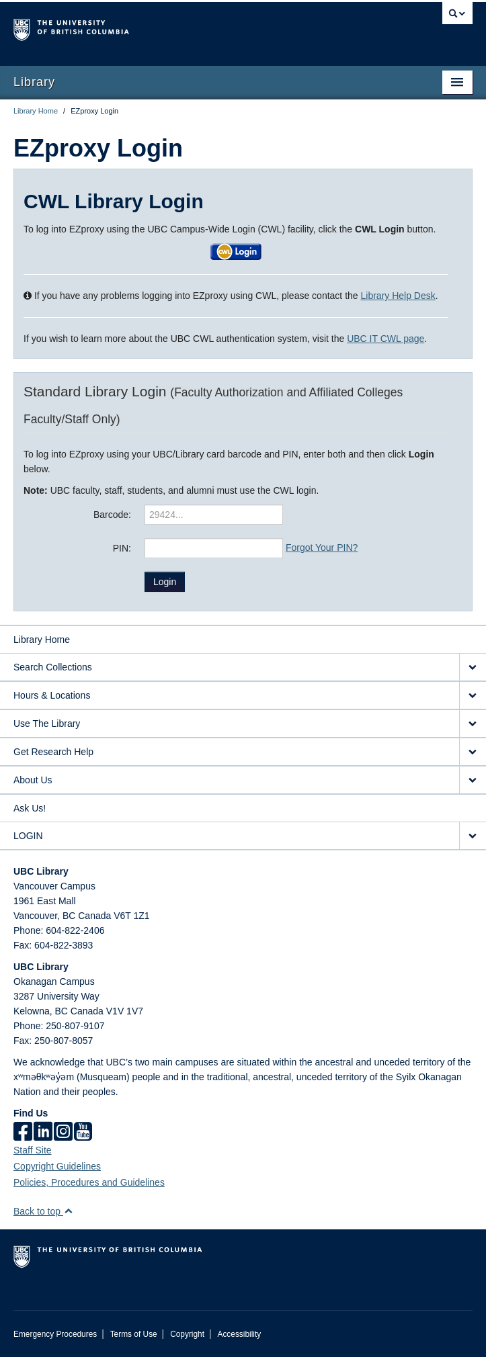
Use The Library (46, 723)
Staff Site (32, 1150)
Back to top (43, 1211)
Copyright (187, 1334)
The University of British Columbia (174, 27)
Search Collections (52, 667)
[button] (235, 250)
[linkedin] (43, 1131)
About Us (32, 780)
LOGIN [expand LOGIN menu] (28, 835)
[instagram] (63, 1131)
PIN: (122, 548)
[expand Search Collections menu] (472, 667)
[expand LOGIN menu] (472, 836)
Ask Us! (29, 808)
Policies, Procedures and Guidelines (89, 1182)
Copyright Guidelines (57, 1166)
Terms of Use (133, 1334)
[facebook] (22, 1131)
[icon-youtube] (83, 1131)
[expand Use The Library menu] (472, 724)
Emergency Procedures (55, 1334)
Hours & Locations (51, 695)
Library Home (35, 111)
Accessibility (239, 1334)
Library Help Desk (398, 295)
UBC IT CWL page (385, 338)
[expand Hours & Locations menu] (472, 695)
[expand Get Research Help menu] (472, 752)
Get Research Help (53, 751)
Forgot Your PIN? (322, 547)
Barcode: (112, 514)
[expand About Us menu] (472, 780)
